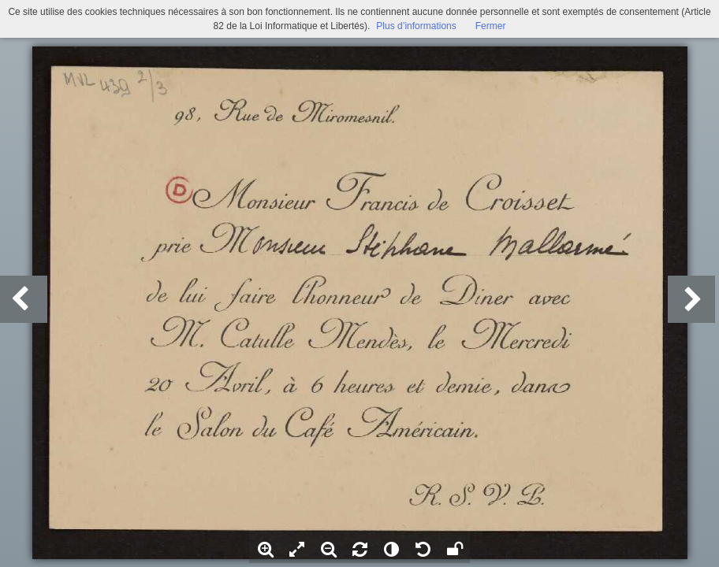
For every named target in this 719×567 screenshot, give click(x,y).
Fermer (490, 26)
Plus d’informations (416, 26)
